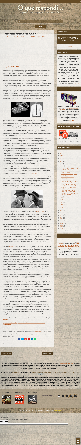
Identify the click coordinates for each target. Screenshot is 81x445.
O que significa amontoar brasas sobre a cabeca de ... (70, 182)
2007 (61, 226)
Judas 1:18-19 (40, 211)
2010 (61, 222)
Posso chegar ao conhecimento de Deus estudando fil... (69, 168)
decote (11, 36)
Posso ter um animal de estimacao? (67, 177)
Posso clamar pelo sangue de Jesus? (69, 174)
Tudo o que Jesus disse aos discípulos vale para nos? (68, 185)
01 (62, 209)
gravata (23, 36)
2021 (61, 158)
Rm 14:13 (34, 173)
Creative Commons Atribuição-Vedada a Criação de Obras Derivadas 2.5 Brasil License (68, 246)
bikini (6, 36)
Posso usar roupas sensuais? (68, 180)
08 (62, 199)
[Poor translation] (5, 421)
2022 (61, 157)
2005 (61, 230)
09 (62, 198)
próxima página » (47, 353)
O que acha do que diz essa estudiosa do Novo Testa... (68, 191)
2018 (61, 163)
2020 (61, 160)
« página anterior (6, 353)
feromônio (17, 36)
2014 (61, 215)
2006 (61, 228)
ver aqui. (71, 120)
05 (62, 204)
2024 (61, 153)
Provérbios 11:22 (7, 319)
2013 (61, 217)
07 (62, 201)
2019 (61, 161)
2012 (61, 218)
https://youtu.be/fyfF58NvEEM (11, 66)
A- (78, 442)
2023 (61, 155)
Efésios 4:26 (12, 246)
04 (62, 206)
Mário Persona (58, 410)
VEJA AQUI (69, 46)
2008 (61, 225)
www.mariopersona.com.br (39, 331)
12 (62, 165)
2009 (61, 223)
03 (62, 207)
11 (62, 166)
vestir (43, 36)
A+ (78, 440)
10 (62, 196)
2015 (61, 214)
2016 (61, 212)
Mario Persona (16, 372)
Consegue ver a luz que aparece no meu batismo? (69, 194)
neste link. (76, 83)
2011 (61, 220)
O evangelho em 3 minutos (66, 242)
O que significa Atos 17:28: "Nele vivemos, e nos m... (69, 171)
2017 (61, 210)
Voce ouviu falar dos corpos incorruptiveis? (68, 188)
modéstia (29, 36)
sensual (39, 36)
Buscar (40, 26)
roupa (34, 36)
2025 (61, 152)
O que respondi (5, 372)
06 (62, 202)
